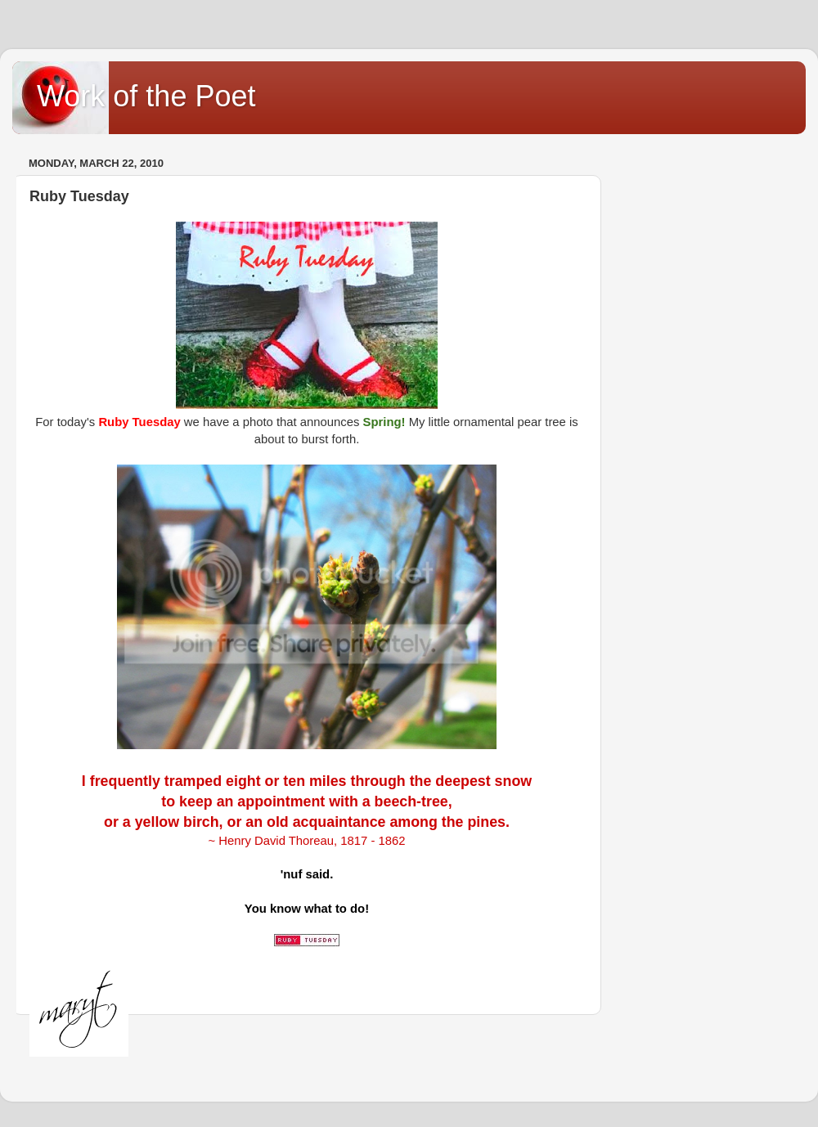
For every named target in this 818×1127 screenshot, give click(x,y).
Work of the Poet (146, 96)
